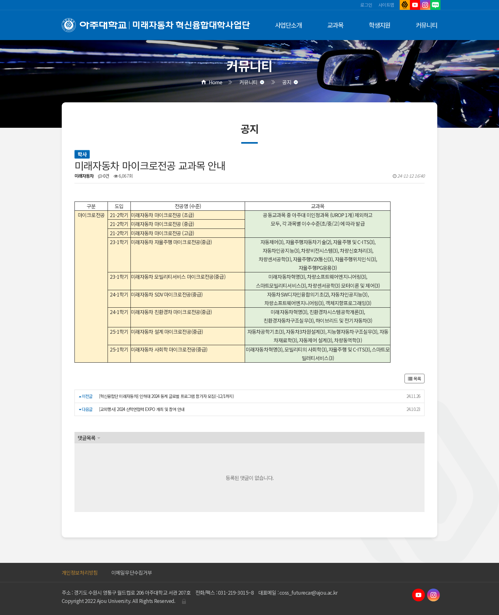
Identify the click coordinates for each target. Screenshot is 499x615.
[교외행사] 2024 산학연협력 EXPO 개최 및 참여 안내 (142, 409)
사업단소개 (288, 25)
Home (215, 82)
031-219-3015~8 (236, 592)
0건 (103, 176)
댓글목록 (86, 437)
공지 (286, 82)
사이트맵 (386, 5)
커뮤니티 (426, 25)
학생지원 (379, 25)
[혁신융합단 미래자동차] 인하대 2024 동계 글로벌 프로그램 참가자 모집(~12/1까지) (166, 396)
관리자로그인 (184, 601)
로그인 (366, 5)
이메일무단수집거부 (131, 572)
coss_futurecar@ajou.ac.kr (308, 592)
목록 (414, 378)
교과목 (335, 25)
